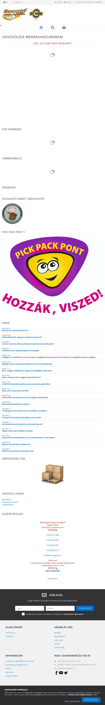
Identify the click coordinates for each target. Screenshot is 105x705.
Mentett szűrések (94, 2)
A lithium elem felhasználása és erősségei (20, 350)
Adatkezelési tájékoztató (16, 665)
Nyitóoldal (10, 633)
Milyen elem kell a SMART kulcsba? (17, 431)
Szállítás (9, 672)
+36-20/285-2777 (52, 550)
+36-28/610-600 (52, 540)
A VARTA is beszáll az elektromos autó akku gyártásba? (26, 384)
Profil (63, 2)
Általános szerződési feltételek (19, 661)
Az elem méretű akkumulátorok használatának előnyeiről (28, 344)
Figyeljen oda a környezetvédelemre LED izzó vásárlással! (27, 364)
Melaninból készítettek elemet (16, 404)
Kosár (57, 644)
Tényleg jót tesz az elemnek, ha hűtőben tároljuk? (24, 411)
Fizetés (8, 669)
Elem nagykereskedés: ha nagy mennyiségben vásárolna (27, 371)
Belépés (51, 2)
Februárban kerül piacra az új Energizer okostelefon (25, 397)
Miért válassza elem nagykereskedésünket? (21, 377)
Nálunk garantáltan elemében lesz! (18, 451)
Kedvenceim (59, 648)
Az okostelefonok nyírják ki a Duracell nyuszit (22, 424)
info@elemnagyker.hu (53, 555)
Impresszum (52, 578)
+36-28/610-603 (52, 545)
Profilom (58, 640)
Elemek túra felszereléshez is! (15, 330)
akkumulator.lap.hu (10, 502)
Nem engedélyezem (72, 701)
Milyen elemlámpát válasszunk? (16, 444)
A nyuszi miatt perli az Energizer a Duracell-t (21, 417)
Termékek (9, 636)
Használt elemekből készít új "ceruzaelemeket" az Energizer (28, 437)
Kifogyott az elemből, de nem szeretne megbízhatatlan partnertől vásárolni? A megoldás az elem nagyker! (49, 357)
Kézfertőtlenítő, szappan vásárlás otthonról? (22, 337)
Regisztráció (59, 636)
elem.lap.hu (6, 499)
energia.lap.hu (8, 504)
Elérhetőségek (11, 676)
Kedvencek (76, 2)
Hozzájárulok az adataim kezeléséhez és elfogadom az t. (55, 614)
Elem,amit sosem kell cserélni (15, 391)
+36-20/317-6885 (52, 535)
